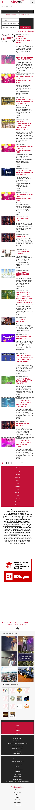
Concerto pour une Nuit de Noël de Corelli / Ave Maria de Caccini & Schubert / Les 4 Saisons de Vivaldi (24, 297)
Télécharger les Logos (17, 761)
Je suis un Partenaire (17, 748)
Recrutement (17, 751)
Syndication (17, 774)
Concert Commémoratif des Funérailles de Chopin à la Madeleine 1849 (24, 125)
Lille (17, 480)
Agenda (9, 6)
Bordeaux (17, 474)
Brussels (17, 505)
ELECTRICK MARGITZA (20, 320)
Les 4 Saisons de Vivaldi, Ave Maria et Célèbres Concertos (24, 381)
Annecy (17, 471)
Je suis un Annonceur (17, 746)
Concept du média (17, 738)
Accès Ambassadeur (17, 769)
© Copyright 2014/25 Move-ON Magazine (17, 781)
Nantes (17, 493)
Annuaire (17, 766)
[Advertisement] (16, 602)
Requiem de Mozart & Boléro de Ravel (24, 59)
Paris (17, 496)
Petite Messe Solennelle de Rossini (22, 274)
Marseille (17, 486)
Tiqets (17, 795)
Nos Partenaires (17, 764)
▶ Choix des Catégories (17, 12)
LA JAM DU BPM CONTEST (22, 220)
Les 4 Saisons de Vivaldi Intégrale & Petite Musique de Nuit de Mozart (24, 358)
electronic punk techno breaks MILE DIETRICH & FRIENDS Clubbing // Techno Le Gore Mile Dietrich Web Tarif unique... (24, 431)
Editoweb (17, 800)
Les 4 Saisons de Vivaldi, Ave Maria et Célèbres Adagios (24, 443)
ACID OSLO (20, 236)
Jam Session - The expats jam (23, 337)
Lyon (17, 483)
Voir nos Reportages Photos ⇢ (9, 634)
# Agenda (17, 468)
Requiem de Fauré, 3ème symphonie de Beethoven (24, 172)
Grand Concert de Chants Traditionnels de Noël (24, 79)
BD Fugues (17, 790)
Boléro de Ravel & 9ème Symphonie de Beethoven (24, 101)
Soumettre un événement (26, 31)
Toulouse (17, 499)
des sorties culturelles (17, 515)
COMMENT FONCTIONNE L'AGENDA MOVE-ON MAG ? (24, 39)
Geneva (17, 502)
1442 (21, 462)
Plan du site (17, 776)
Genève (17, 733)
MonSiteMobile (18, 805)
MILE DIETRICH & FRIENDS (22, 424)
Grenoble (17, 477)
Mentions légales (17, 779)
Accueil (3, 6)
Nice (17, 490)
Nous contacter (17, 759)
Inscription (17, 771)
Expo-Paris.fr (17, 802)
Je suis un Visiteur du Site (17, 741)
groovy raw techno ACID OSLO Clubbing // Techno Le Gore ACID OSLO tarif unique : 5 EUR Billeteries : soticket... (24, 242)
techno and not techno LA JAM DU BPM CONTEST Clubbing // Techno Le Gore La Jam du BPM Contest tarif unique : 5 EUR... (24, 226)
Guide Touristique (17, 753)
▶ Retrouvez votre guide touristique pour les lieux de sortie (17, 624)
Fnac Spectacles (17, 792)
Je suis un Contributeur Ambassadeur (17, 743)
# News (17, 723)
